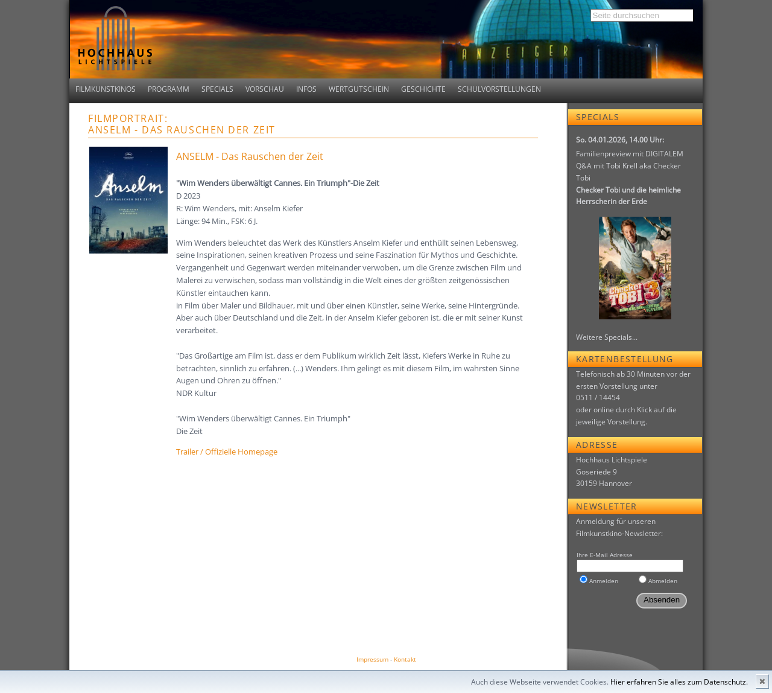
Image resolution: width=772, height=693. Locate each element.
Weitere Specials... (607, 337)
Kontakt (405, 659)
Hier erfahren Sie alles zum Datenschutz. (679, 682)
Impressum (372, 659)
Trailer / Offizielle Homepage (226, 451)
